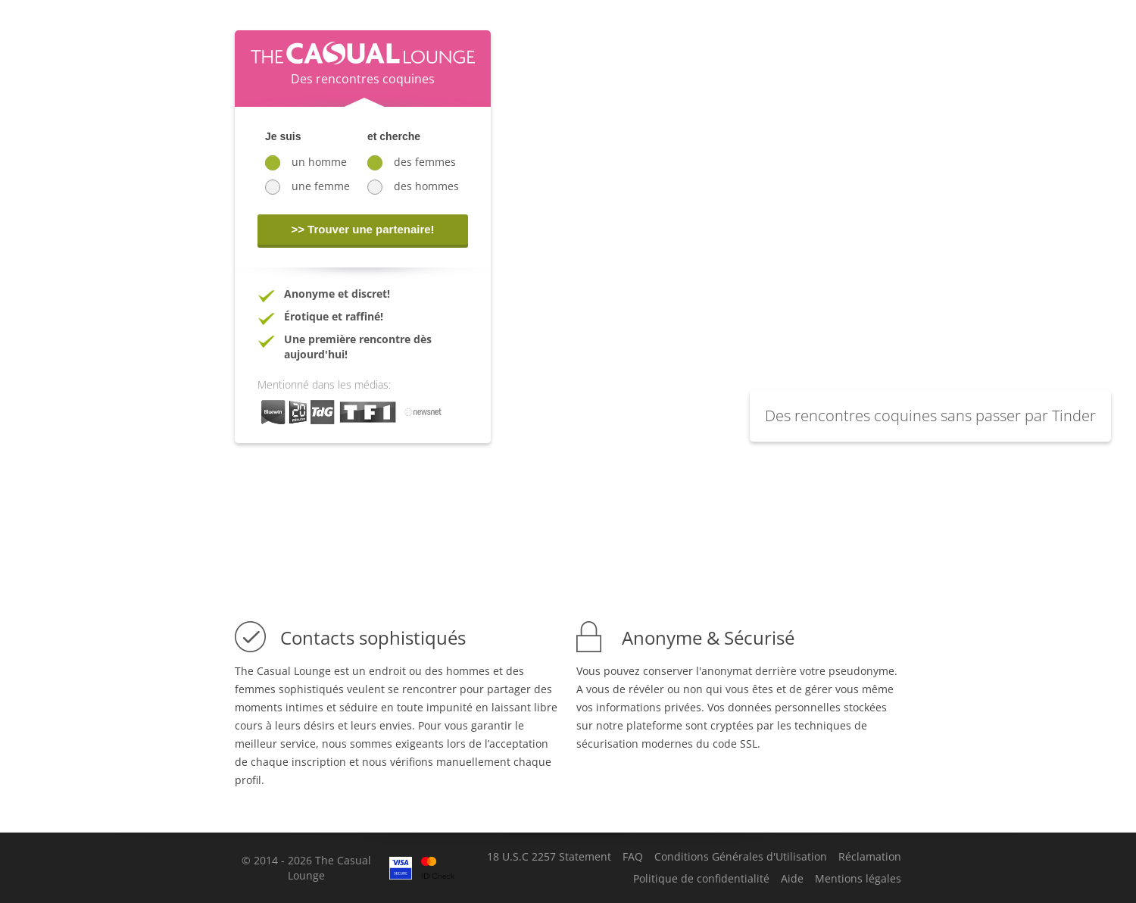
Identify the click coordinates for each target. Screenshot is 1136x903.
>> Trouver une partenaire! (362, 229)
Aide (792, 878)
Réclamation (869, 856)
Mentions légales (858, 878)
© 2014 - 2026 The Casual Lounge (306, 868)
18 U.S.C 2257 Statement (549, 856)
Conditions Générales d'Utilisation (740, 856)
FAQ (633, 856)
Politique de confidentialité (701, 878)
